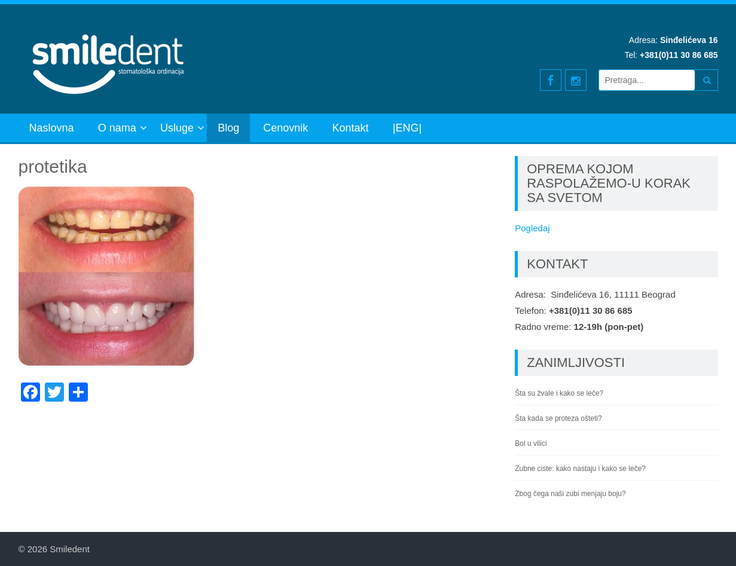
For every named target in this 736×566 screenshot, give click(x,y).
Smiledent (70, 549)
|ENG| (407, 128)
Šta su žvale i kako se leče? (559, 393)
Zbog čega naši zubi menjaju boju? (570, 493)
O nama (117, 128)
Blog (228, 128)
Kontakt (350, 128)
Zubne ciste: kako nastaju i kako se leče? (580, 468)
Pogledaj (532, 228)
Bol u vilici (530, 443)
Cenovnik (285, 128)
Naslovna (51, 128)
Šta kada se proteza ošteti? (558, 418)
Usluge (177, 128)
